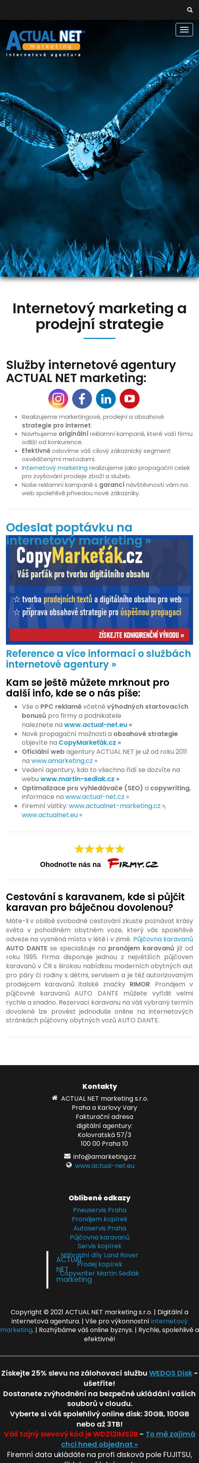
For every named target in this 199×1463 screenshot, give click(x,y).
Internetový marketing (55, 468)
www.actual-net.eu (104, 1165)
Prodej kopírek (99, 1264)
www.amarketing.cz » (64, 760)
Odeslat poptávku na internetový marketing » (78, 534)
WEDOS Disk (170, 1373)
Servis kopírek (100, 1246)
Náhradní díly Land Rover (99, 1255)
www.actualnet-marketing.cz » (117, 805)
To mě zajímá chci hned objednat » (128, 1439)
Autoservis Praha (99, 1228)
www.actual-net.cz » (97, 796)
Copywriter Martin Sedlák (99, 1273)
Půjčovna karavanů (163, 939)
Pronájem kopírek (100, 1219)
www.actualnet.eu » (52, 815)
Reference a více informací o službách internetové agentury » (98, 658)
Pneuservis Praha (99, 1210)
